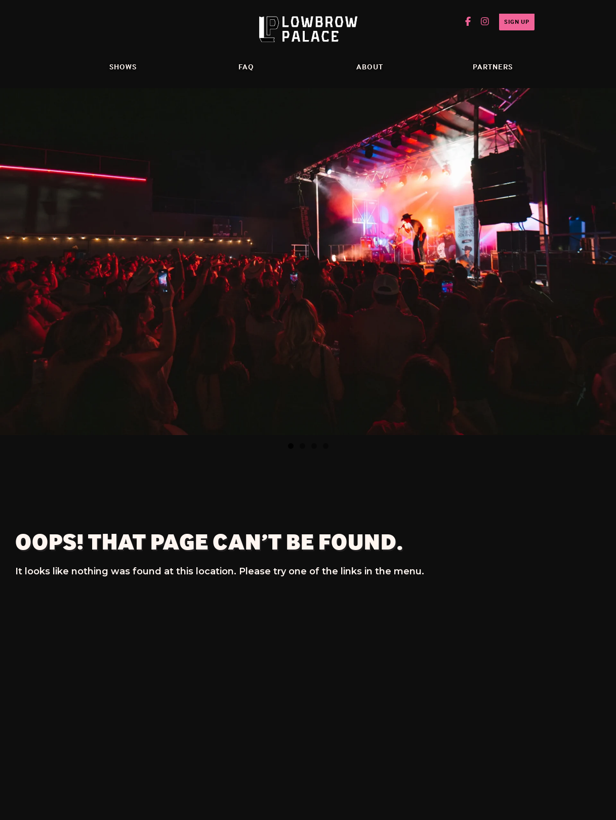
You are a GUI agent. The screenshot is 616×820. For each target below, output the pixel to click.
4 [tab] (325, 446)
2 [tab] (302, 446)
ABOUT (369, 66)
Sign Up (516, 21)
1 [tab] (291, 446)
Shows (123, 66)
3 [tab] (314, 446)
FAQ (246, 66)
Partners (493, 66)
